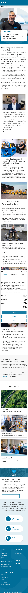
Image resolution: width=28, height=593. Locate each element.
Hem (2, 6)
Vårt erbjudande (4, 577)
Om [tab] (23, 274)
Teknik (2, 579)
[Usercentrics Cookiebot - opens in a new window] (21, 271)
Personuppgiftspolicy (5, 584)
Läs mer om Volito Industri (11, 496)
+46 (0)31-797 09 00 (7, 566)
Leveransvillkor (4, 587)
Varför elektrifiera (4, 574)
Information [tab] (14, 274)
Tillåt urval (14, 316)
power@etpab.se (6, 564)
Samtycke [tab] (5, 274)
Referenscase (4, 582)
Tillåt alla (14, 312)
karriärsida (6, 376)
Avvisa (14, 320)
